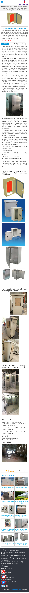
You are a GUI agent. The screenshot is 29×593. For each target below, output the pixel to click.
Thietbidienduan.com (12, 439)
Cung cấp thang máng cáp (7, 577)
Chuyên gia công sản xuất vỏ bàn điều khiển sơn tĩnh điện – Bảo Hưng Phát (21, 517)
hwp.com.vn (14, 591)
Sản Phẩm (9, 6)
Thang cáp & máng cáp (6, 568)
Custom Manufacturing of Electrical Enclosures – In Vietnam (21, 489)
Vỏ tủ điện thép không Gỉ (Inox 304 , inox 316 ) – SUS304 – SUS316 (21, 545)
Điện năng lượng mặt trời (7, 583)
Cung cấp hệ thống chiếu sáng (8, 581)
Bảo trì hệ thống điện (6, 579)
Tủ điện (9, 8)
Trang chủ (3, 6)
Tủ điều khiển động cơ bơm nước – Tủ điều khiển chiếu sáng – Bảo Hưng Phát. (7, 517)
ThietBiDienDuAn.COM (15, 589)
